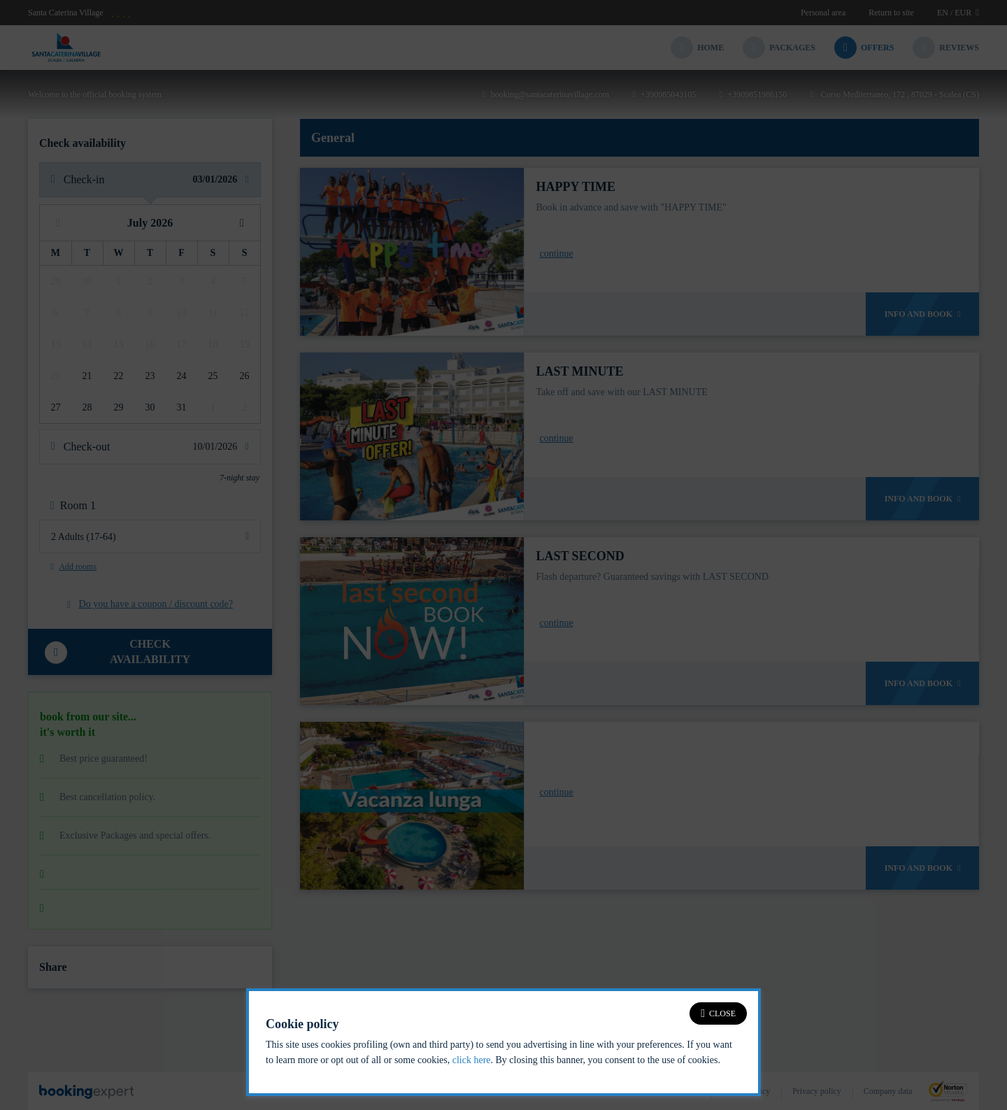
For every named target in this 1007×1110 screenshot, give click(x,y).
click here (471, 1060)
